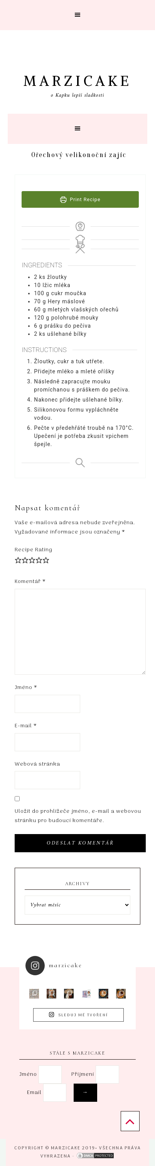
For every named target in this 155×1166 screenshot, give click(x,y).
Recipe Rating (33, 549)
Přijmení (82, 1074)
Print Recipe (80, 199)
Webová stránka (37, 764)
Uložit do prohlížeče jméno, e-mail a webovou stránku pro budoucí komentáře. (78, 816)
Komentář (30, 581)
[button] (77, 15)
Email (58, 1092)
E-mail (26, 725)
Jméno (26, 687)
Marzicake (78, 81)
